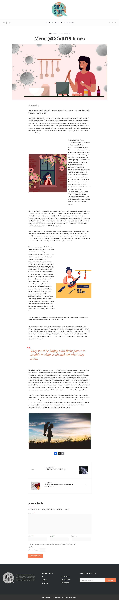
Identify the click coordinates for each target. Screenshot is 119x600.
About (43, 576)
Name (30, 536)
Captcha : (30, 547)
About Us (58, 22)
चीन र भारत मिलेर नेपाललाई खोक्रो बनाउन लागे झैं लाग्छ (59, 484)
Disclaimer (45, 583)
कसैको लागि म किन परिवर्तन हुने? (56, 468)
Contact (44, 580)
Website (74, 536)
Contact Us (69, 22)
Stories (48, 22)
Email (52, 536)
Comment (31, 513)
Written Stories (64, 33)
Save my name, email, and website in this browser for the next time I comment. (53, 544)
